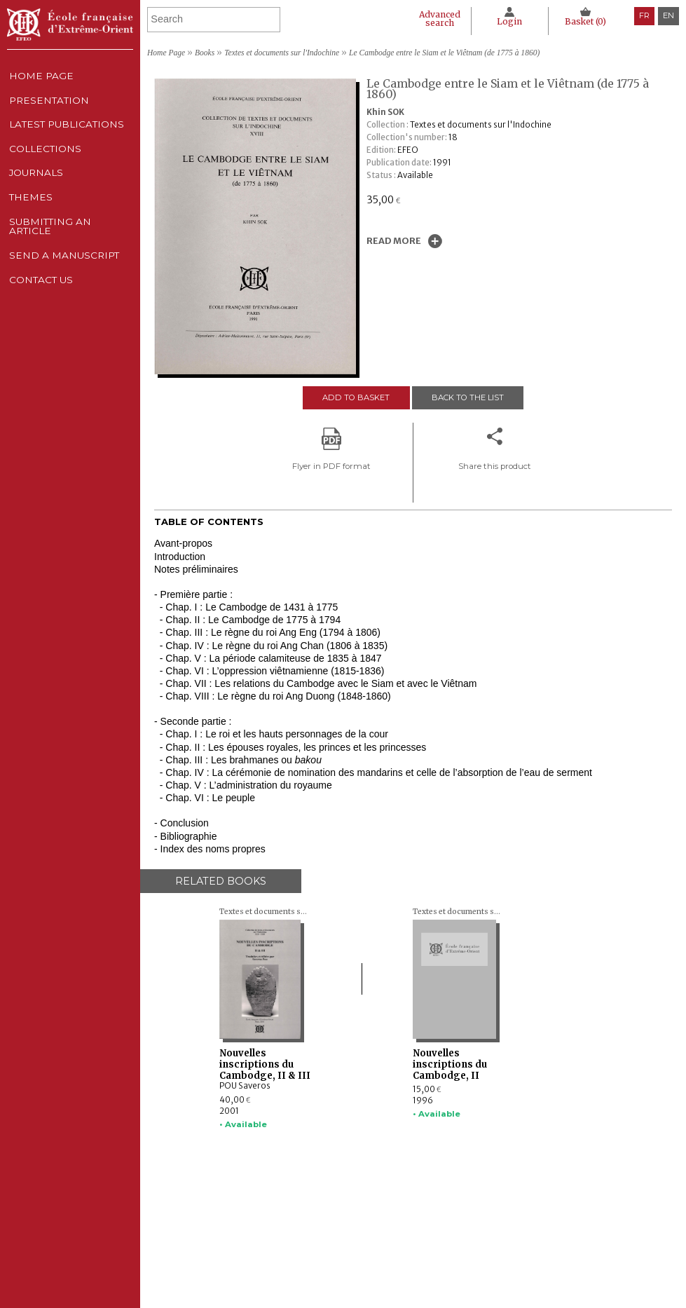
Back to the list (468, 397)
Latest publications (67, 139)
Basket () (584, 21)
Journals (339, 1251)
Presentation (48, 109)
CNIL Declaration (525, 1238)
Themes (334, 1264)
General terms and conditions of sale (562, 1264)
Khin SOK (385, 112)
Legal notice (515, 1224)
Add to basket (355, 397)
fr (644, 15)
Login (505, 21)
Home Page (40, 78)
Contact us (40, 331)
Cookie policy (516, 1251)
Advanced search (433, 18)
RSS (499, 1280)
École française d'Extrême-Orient (70, 24)
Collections (346, 1238)
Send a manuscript (64, 300)
